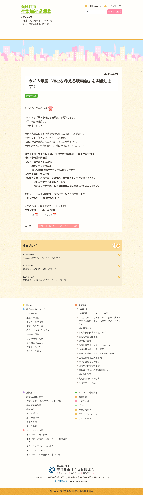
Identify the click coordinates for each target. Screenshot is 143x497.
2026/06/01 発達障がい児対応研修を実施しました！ (43, 269)
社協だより (84, 403)
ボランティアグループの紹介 (40, 448)
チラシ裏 (49, 216)
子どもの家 (32, 428)
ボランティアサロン (36, 452)
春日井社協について (44, 35)
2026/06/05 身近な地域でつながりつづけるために (42, 258)
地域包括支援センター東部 (92, 351)
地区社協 (83, 311)
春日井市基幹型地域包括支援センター (98, 355)
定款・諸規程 (33, 319)
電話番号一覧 (61, 483)
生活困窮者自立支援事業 (91, 359)
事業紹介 (64, 35)
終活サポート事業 (88, 384)
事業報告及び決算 (35, 323)
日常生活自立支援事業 (90, 368)
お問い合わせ (95, 6)
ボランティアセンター (37, 436)
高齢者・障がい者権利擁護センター (97, 372)
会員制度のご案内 (35, 344)
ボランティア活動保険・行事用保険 (44, 456)
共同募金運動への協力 (90, 380)
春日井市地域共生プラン (38, 332)
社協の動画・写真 (35, 340)
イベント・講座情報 (114, 35)
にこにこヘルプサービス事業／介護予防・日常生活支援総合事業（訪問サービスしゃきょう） (100, 322)
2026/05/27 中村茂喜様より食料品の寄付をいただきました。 (47, 280)
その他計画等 (33, 336)
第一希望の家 (33, 415)
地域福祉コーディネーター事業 (94, 315)
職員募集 (83, 398)
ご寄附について (34, 349)
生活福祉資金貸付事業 (90, 363)
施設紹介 (77, 35)
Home (29, 307)
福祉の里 (30, 411)
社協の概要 (32, 315)
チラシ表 (30, 216)
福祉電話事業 (85, 330)
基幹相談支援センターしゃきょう (95, 347)
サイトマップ (114, 6)
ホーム (24, 35)
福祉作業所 (32, 423)
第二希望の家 (33, 419)
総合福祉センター (35, 398)
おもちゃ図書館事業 (89, 338)
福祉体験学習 (85, 376)
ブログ (82, 407)
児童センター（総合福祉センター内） (45, 402)
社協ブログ (30, 247)
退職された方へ (34, 353)
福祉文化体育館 (34, 407)
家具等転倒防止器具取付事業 (93, 334)
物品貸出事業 (85, 343)
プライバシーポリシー (90, 416)
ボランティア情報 (94, 35)
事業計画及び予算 (35, 328)
